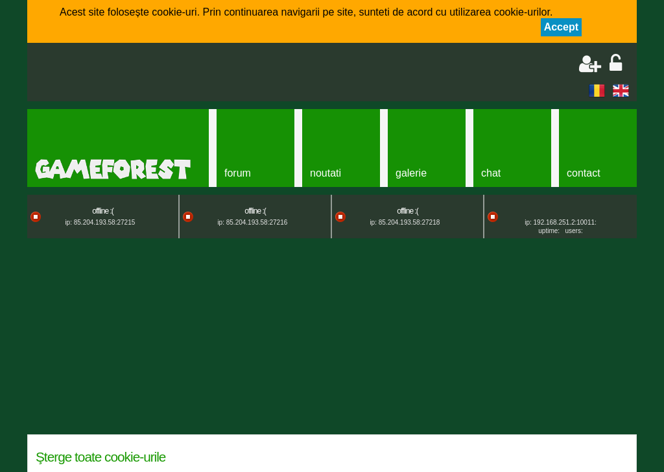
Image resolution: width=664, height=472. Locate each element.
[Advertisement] (186, 73)
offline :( (102, 211)
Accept (561, 26)
